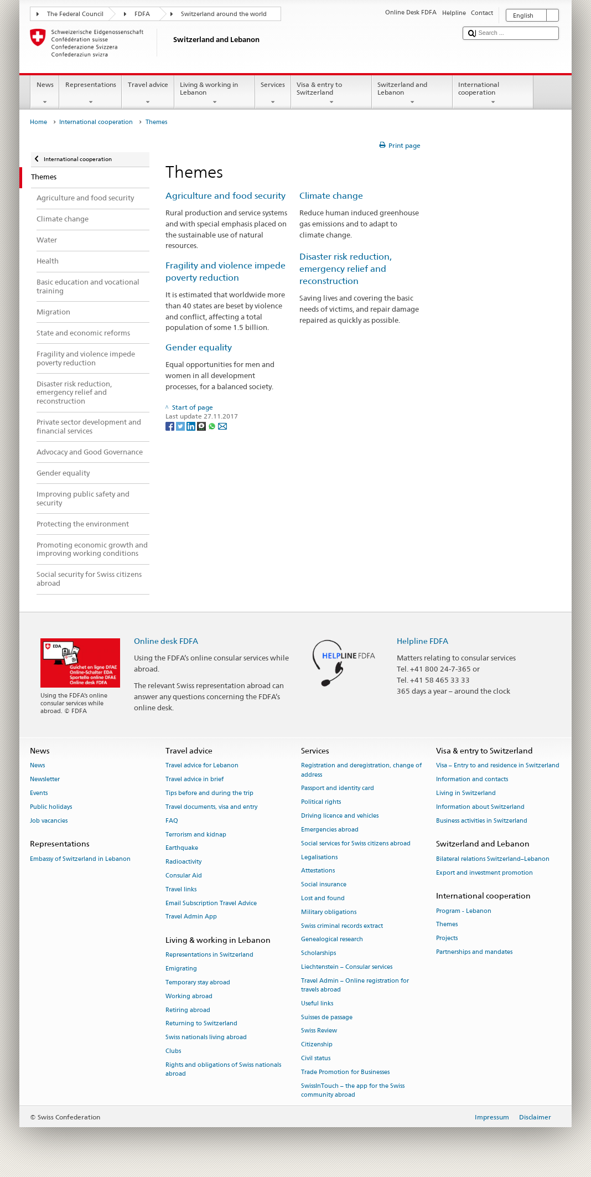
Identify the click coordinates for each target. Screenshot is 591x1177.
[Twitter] (181, 425)
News (45, 93)
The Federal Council (75, 14)
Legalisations (319, 857)
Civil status (315, 1058)
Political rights (321, 802)
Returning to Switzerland (201, 1024)
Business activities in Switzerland (481, 820)
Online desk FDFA (166, 641)
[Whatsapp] (213, 425)
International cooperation (493, 93)
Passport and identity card (337, 788)
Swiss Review (319, 1031)
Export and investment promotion (484, 872)
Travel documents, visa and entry (211, 807)
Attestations (318, 871)
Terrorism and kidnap (195, 834)
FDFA (142, 14)
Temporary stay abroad (197, 982)
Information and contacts (472, 779)
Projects (447, 938)
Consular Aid (183, 875)
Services (273, 93)
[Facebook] (170, 425)
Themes (447, 924)
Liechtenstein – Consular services (346, 966)
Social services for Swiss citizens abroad (356, 843)
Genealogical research (332, 939)
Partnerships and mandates (474, 952)
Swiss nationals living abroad (206, 1037)
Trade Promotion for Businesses (345, 1072)
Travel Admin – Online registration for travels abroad (355, 985)
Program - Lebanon (463, 911)
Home (38, 122)
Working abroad (188, 996)
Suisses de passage (326, 1017)
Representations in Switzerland (209, 955)
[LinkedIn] (191, 425)
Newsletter (45, 779)
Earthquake (181, 848)
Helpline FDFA (422, 641)
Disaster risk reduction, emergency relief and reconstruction (345, 268)
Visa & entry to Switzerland (331, 93)
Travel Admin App (191, 917)
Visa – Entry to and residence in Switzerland (497, 766)
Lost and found (323, 898)
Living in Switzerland (466, 793)
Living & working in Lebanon (215, 93)
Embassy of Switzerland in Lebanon (80, 859)
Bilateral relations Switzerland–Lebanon (492, 859)
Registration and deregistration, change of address (361, 770)
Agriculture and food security (225, 195)
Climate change (331, 195)
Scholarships (318, 953)
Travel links (180, 889)
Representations (90, 93)
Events (39, 793)
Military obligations (328, 912)
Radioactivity (183, 862)
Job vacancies (49, 820)
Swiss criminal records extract (342, 926)
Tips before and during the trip (209, 793)
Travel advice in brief (194, 779)
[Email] (222, 425)
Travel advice (147, 93)
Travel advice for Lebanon (202, 766)
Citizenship (317, 1045)
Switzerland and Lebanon (412, 93)
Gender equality (198, 347)
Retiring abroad (187, 1010)
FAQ (171, 820)
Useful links (317, 1003)
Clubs (173, 1051)
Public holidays (51, 807)
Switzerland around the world (224, 14)
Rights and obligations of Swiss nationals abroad (223, 1069)
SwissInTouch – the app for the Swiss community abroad (353, 1090)
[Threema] (202, 425)
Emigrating (181, 969)
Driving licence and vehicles (340, 815)
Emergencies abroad (330, 829)
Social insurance (323, 885)
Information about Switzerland (480, 807)
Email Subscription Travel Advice (211, 903)
